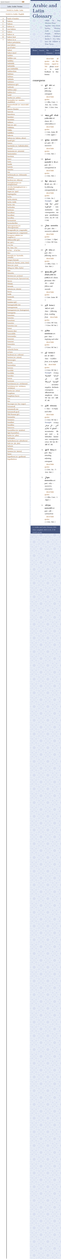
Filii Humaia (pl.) (13, 414)
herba (9, 196)
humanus (10, 419)
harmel (9, 148)
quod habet (11, 47)
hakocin (10, 135)
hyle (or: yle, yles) (13, 443)
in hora (10, 352)
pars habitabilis (12, 68)
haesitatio (10, 119)
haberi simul (11, 52)
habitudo (10, 87)
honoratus (11, 344)
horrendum (11, 365)
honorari (10, 341)
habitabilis (11, 66)
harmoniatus (12, 153)
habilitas (10, 60)
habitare (10, 76)
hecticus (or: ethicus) (14, 180)
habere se (10, 34)
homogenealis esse (14, 304)
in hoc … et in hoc (13, 250)
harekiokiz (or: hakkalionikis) (17, 145)
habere (9, 31)
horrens (10, 367)
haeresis (10, 111)
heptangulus (11, 194)
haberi (9, 50)
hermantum (11, 220)
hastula (10, 166)
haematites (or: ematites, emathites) (16, 101)
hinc (9, 270)
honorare (10, 338)
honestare (10, 315)
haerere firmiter (13, 109)
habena (10, 21)
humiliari (10, 422)
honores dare (12, 330)
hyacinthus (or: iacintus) (16, 430)
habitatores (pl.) (13, 84)
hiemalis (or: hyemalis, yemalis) (15, 256)
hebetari (10, 177)
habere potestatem (13, 42)
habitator (10, 81)
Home (35, 50)
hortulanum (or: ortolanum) (17, 383)
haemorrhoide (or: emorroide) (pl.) (18, 105)
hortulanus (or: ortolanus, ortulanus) (16, 387)
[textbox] (10, 2)
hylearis (10, 446)
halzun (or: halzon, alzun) (16, 138)
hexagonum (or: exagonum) (17, 232)
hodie (9, 294)
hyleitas (10, 448)
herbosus (10, 209)
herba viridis (11, 202)
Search (41, 50)
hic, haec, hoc (12, 247)
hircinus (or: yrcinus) (15, 275)
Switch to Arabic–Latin (15, 10)
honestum (11, 320)
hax (8, 172)
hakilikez (10, 132)
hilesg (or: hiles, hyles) (15, 267)
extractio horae (12, 349)
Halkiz (9, 130)
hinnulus (10, 273)
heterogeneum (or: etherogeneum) (14, 226)
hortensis (10, 381)
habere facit (11, 37)
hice (8, 252)
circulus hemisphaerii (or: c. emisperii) (17, 188)
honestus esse (12, 325)
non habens (11, 29)
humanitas (11, 417)
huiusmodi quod (13, 411)
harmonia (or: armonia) (15, 151)
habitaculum (11, 71)
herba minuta (12, 199)
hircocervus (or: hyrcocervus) (18, 278)
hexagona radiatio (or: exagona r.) (15, 236)
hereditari (10, 215)
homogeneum (12, 307)
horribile (10, 370)
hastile (9, 164)
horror (9, 378)
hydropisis (11, 438)
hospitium (11, 393)
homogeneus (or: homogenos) (18, 310)
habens (9, 23)
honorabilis (11, 333)
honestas (10, 317)
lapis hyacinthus (13, 432)
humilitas (10, 424)
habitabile (10, 63)
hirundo (10, 286)
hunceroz (10, 427)
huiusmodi (11, 406)
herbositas (11, 207)
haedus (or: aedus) (13, 97)
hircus (9, 281)
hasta (9, 161)
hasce (9, 158)
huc (8, 401)
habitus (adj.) (12, 89)
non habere (11, 44)
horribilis (10, 373)
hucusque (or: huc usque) (16, 403)
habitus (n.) (11, 92)
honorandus (11, 336)
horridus (10, 375)
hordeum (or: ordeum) (15, 354)
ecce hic (10, 245)
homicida (10, 296)
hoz (8, 398)
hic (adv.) (10, 242)
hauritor (10, 169)
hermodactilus (12, 223)
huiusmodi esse (12, 409)
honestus (10, 323)
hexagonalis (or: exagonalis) (17, 230)
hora (9, 346)
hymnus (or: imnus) (14, 451)
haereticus (11, 114)
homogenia (11, 312)
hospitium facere (13, 395)
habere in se (11, 39)
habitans (10, 73)
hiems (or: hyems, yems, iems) (18, 262)
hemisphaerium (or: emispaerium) (14, 183)
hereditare (11, 212)
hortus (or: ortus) (13, 390)
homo (9, 299)
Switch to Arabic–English (15, 14)
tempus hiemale (13, 259)
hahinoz (10, 122)
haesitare (10, 116)
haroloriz (10, 156)
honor (9, 328)
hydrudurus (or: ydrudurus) (17, 440)
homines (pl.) (12, 302)
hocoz (9, 291)
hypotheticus (12, 459)
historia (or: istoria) (14, 288)
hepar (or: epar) (12, 191)
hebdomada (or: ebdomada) (17, 174)
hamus (9, 143)
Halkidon (10, 127)
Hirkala (10, 283)
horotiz (10, 362)
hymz (9, 453)
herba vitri (11, 204)
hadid (9, 95)
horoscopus (11, 359)
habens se (10, 26)
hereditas (10, 217)
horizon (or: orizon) (14, 357)
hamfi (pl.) (11, 140)
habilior (10, 55)
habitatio (10, 79)
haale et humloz (13, 18)
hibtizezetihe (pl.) (13, 239)
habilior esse (11, 58)
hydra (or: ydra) (13, 435)
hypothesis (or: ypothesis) (16, 456)
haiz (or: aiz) (11, 124)
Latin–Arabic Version (14, 6)
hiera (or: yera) (12, 265)
